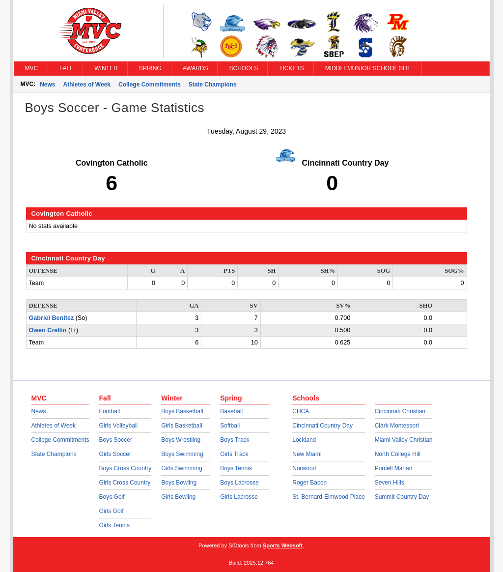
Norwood (304, 468)
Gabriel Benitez (51, 318)
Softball (230, 425)
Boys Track (234, 439)
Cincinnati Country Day (322, 425)
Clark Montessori (397, 425)
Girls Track (234, 454)
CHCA (300, 411)
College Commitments (149, 84)
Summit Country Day (402, 496)
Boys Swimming (182, 454)
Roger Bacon (309, 482)
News (47, 84)
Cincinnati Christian (400, 411)
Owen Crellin (48, 330)
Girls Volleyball (118, 425)
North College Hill (397, 454)
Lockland (304, 439)
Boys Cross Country (125, 468)
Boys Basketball (182, 411)
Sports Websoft (283, 545)
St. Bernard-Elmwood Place (328, 496)
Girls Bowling (178, 496)
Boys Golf (112, 496)
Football (109, 411)
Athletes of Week (87, 84)
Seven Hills (389, 482)
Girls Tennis (114, 525)
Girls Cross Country (125, 482)
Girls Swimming (181, 468)
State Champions (213, 84)
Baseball (231, 411)
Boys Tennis (236, 468)
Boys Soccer (115, 439)
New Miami (306, 454)
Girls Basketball (181, 425)
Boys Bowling (178, 482)
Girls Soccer (115, 454)
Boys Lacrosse (239, 482)
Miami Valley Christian (404, 439)
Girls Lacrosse (239, 496)
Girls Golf (111, 511)
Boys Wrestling (180, 439)
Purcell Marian (394, 468)
